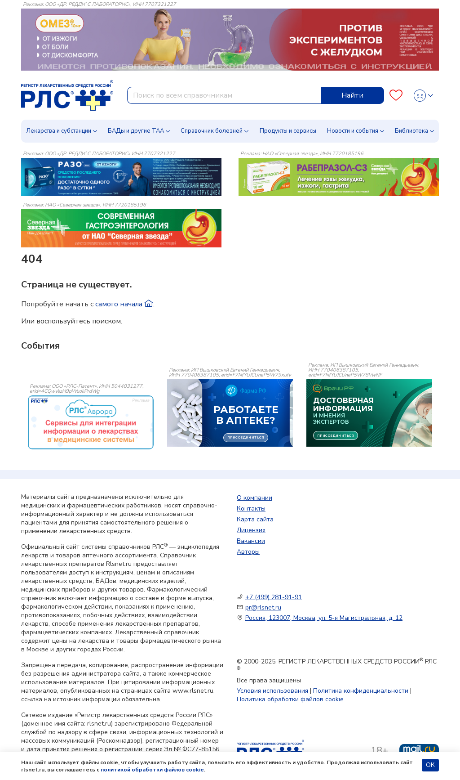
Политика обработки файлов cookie (290, 699)
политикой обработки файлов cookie (152, 769)
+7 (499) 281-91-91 (273, 597)
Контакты (251, 508)
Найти (352, 95)
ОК (430, 765)
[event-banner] (91, 422)
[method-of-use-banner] (121, 177)
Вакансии (251, 541)
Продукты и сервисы (288, 131)
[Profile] (423, 95)
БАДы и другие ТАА (136, 131)
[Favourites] (396, 95)
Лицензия (251, 530)
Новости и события (352, 131)
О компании (254, 497)
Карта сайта (255, 519)
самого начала (124, 304)
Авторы (248, 551)
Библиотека (411, 131)
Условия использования (272, 690)
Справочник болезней (212, 131)
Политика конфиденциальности (360, 690)
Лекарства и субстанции (58, 131)
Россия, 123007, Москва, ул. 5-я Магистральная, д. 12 (323, 618)
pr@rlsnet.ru (263, 607)
